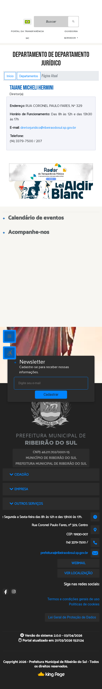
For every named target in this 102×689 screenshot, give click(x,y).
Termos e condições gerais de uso (73, 599)
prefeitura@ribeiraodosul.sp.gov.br (64, 553)
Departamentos (28, 76)
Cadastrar (51, 394)
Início (10, 76)
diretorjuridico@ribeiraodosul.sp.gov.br (48, 127)
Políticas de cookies (84, 604)
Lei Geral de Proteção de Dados (72, 617)
